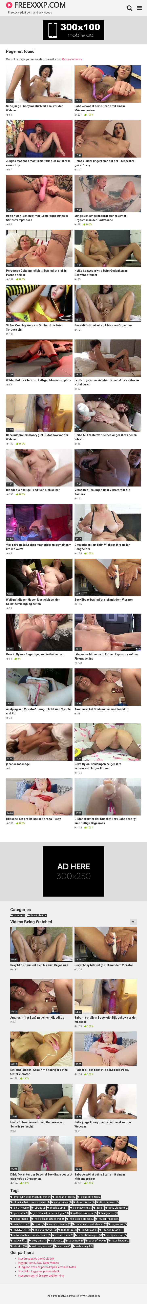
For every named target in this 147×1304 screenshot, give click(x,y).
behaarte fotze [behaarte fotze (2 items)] (66, 1196)
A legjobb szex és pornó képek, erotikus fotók (47, 1267)
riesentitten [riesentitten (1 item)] (90, 1229)
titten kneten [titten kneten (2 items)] (120, 1240)
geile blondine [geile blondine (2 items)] (118, 1207)
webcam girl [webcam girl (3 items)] (84, 1246)
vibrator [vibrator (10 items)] (20, 1246)
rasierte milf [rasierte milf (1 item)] (22, 1229)
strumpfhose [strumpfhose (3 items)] (98, 1240)
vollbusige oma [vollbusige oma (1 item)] (42, 1246)
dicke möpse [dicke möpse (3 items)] (85, 1202)
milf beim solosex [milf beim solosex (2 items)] (82, 1218)
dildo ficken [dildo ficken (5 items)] (22, 1207)
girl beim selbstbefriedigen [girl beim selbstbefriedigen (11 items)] (51, 1213)
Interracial (19, 915)
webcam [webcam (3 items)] (64, 1246)
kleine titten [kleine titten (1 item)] (22, 1218)
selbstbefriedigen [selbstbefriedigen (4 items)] (90, 1235)
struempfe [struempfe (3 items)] (76, 1240)
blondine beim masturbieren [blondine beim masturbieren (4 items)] (32, 1202)
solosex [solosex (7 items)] (57, 1240)
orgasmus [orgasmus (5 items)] (119, 1224)
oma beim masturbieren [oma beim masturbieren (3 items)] (91, 1224)
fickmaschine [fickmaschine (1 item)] (82, 1207)
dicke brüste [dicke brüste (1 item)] (63, 1202)
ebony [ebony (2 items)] (40, 1207)
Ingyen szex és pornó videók (36, 1258)
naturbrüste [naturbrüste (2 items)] (22, 1224)
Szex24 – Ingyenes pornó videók (39, 1271)
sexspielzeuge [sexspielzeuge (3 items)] (117, 1235)
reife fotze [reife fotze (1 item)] (69, 1229)
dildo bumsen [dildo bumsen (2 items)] (109, 1202)
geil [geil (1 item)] (100, 1207)
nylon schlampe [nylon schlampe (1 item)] (60, 1224)
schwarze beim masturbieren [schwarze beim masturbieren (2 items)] (32, 1235)
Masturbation (39, 915)
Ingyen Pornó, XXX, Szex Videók (38, 1262)
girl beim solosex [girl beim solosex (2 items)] (85, 1213)
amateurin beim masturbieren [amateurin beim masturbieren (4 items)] (32, 1196)
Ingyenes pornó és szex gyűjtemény (41, 1275)
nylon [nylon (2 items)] (40, 1224)
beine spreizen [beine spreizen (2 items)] (91, 1196)
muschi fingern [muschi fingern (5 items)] (109, 1218)
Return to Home (72, 59)
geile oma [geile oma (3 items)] (21, 1213)
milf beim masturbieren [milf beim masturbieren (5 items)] (50, 1218)
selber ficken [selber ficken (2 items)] (64, 1235)
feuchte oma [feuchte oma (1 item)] (59, 1207)
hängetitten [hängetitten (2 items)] (109, 1213)
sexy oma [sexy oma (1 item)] (39, 1240)
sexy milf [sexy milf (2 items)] (20, 1240)
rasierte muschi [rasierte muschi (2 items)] (46, 1229)
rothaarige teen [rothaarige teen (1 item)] (113, 1229)
